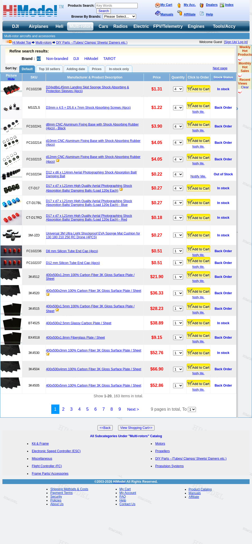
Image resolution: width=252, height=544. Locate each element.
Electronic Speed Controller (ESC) (56, 451)
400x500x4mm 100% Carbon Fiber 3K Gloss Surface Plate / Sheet (93, 369)
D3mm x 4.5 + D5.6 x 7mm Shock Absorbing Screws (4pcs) (88, 107)
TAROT (109, 58)
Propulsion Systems (169, 466)
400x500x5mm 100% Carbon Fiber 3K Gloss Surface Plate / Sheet (93, 385)
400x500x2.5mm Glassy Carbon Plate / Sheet (78, 323)
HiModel (91, 58)
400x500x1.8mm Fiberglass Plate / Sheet (75, 337)
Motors (160, 443)
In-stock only (119, 69)
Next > (133, 409)
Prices (96, 69)
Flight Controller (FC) (47, 466)
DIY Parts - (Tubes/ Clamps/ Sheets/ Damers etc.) (91, 42)
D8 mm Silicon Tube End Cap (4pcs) (72, 251)
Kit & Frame (40, 443)
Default (27, 69)
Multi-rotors (44, 42)
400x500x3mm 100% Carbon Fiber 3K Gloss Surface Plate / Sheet (93, 350)
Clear (245, 87)
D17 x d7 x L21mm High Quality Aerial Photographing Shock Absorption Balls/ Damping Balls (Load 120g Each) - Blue (89, 203)
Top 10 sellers (49, 69)
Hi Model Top (21, 42)
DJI (76, 58)
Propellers (162, 451)
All (39, 58)
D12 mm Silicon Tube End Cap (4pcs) (73, 263)
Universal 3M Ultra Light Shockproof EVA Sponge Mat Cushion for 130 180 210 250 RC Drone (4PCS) (93, 235)
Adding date (76, 69)
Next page (220, 68)
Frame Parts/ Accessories (50, 473)
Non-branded (57, 58)
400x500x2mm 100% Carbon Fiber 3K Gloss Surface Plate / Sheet (93, 291)
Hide (11, 79)
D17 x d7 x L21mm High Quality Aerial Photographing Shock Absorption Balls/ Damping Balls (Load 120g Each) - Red (89, 217)
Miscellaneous (42, 458)
